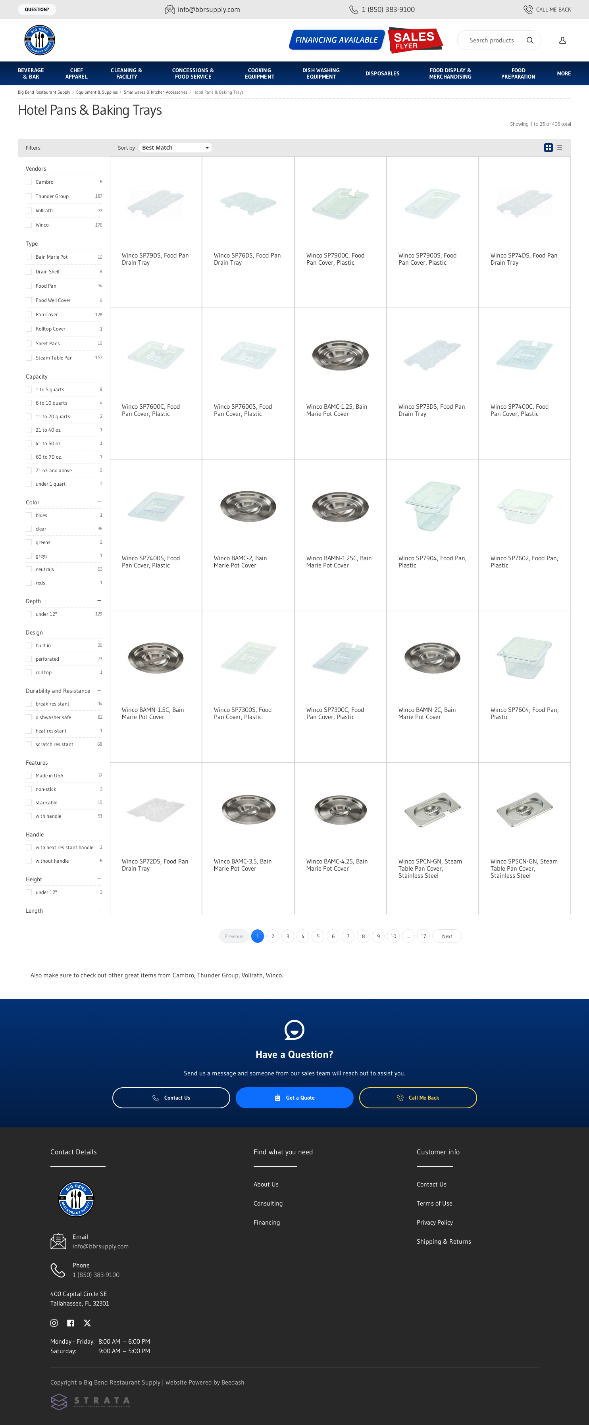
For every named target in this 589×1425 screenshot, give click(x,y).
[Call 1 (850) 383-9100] (382, 9)
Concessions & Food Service (193, 73)
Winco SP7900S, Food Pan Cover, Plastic (427, 259)
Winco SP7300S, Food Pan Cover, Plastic (243, 713)
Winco (42, 224)
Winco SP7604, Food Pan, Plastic (525, 713)
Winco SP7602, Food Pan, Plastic (524, 561)
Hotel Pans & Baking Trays (218, 92)
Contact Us (171, 1097)
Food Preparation (518, 73)
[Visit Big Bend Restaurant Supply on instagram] (54, 1322)
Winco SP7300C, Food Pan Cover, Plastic (335, 713)
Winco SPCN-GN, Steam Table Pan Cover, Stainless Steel (430, 868)
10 (394, 936)
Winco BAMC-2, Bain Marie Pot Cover (240, 561)
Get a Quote (294, 1097)
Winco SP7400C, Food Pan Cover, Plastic (520, 410)
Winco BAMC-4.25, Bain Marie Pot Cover (337, 865)
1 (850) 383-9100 (96, 1275)
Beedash (232, 1382)
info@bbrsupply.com (101, 1246)
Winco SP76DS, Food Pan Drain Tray (247, 259)
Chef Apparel (76, 73)
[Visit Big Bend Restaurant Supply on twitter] (87, 1322)
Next (447, 936)
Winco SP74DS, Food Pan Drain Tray (524, 259)
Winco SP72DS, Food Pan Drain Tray (155, 865)
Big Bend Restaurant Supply (44, 92)
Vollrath (44, 210)
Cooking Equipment (259, 73)
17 (423, 936)
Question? (37, 9)
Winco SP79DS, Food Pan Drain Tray (155, 259)
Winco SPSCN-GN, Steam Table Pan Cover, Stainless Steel (524, 868)
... (408, 936)
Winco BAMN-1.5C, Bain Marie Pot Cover (153, 713)
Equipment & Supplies (97, 92)
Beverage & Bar (31, 73)
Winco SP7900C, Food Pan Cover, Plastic (335, 259)
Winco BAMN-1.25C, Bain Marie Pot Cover (339, 561)
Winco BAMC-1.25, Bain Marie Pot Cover (337, 410)
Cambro (45, 182)
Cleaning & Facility (126, 73)
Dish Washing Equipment (321, 73)
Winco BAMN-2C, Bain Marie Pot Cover (427, 713)
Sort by (126, 148)
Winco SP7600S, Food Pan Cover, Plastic (243, 410)
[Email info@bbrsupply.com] (202, 9)
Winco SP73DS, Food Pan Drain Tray (431, 410)
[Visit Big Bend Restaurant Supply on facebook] (70, 1322)
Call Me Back (547, 9)
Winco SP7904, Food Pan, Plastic (432, 561)
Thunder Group (52, 196)
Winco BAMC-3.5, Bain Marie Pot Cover (243, 865)
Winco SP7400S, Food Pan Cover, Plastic (151, 561)
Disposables (383, 73)
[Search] (499, 40)
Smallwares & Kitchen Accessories (155, 92)
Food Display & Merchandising (450, 73)
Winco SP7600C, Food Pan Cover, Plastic (151, 410)
